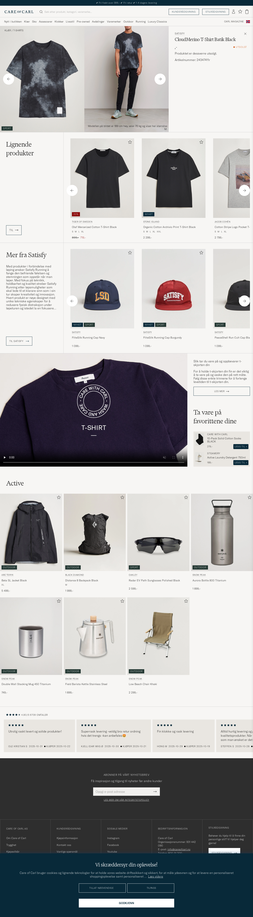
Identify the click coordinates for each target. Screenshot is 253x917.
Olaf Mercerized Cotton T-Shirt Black (94, 227)
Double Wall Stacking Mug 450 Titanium (26, 684)
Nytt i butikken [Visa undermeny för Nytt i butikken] (13, 21)
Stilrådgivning (215, 11)
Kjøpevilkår (12, 851)
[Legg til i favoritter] (129, 142)
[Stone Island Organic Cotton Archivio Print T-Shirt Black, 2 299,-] (173, 189)
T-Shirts (18, 30)
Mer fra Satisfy (26, 255)
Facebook (113, 845)
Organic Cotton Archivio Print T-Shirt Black (169, 227)
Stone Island (151, 221)
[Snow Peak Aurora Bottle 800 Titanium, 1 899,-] (222, 543)
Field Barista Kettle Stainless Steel (86, 684)
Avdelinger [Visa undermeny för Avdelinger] (98, 21)
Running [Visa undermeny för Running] (141, 21)
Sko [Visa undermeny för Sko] (34, 21)
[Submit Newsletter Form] (155, 792)
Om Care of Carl (16, 838)
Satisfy (180, 33)
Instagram (113, 838)
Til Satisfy (19, 341)
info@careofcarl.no (179, 849)
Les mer (219, 391)
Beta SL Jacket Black (14, 580)
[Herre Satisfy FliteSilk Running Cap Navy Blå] (102, 288)
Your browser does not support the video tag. (93, 410)
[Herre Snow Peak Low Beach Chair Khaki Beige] (158, 636)
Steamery (213, 453)
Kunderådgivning (184, 11)
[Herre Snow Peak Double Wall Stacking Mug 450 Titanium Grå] (31, 636)
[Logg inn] (233, 12)
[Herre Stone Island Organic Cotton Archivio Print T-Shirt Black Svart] (173, 178)
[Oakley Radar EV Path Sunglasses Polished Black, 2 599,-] (158, 543)
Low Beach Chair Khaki (143, 684)
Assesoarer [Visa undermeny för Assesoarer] (45, 21)
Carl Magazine (234, 21)
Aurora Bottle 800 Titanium (209, 580)
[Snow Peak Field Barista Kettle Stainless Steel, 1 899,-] (95, 645)
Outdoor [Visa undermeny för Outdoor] (128, 21)
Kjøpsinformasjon (67, 838)
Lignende (20, 148)
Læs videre (155, 876)
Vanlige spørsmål (67, 851)
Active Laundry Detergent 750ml (226, 457)
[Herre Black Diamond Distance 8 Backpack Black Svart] (95, 532)
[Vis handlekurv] (247, 11)
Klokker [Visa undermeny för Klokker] (59, 21)
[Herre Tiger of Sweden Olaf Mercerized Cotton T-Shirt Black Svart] (102, 178)
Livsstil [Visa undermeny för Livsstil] (70, 21)
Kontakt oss (64, 845)
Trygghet (11, 845)
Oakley (133, 575)
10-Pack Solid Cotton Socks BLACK (224, 440)
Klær (8, 30)
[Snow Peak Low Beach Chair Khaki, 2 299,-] (158, 645)
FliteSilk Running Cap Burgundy (162, 337)
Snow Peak (199, 575)
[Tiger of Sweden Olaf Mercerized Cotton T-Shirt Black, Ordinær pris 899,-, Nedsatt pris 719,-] (102, 189)
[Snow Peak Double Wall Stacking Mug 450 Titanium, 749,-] (31, 645)
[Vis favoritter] (240, 12)
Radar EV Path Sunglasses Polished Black (154, 580)
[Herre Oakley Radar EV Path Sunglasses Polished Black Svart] (158, 532)
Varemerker (114, 21)
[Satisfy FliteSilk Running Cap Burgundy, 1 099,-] (173, 299)
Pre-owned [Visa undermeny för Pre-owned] (83, 21)
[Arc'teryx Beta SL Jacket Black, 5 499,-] (31, 543)
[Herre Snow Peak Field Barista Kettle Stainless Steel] (95, 636)
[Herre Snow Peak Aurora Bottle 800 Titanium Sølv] (222, 532)
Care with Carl (217, 434)
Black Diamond (74, 575)
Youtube (112, 851)
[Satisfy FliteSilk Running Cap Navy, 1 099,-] (102, 299)
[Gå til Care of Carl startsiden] (19, 11)
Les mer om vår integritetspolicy (126, 800)
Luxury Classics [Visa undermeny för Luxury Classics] (157, 21)
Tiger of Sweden (82, 221)
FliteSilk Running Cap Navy (88, 337)
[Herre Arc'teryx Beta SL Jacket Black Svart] (31, 532)
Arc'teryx (8, 575)
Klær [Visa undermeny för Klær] (27, 21)
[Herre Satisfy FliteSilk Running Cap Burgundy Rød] (173, 288)
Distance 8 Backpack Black (81, 580)
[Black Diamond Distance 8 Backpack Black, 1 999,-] (95, 543)
